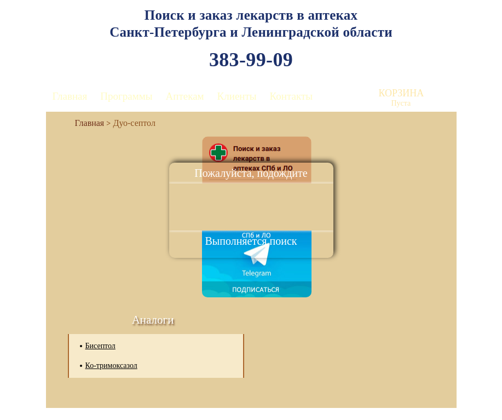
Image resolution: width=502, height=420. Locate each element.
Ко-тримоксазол (111, 365)
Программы (126, 96)
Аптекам (185, 96)
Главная (70, 96)
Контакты (291, 96)
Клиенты (237, 96)
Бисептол (100, 346)
